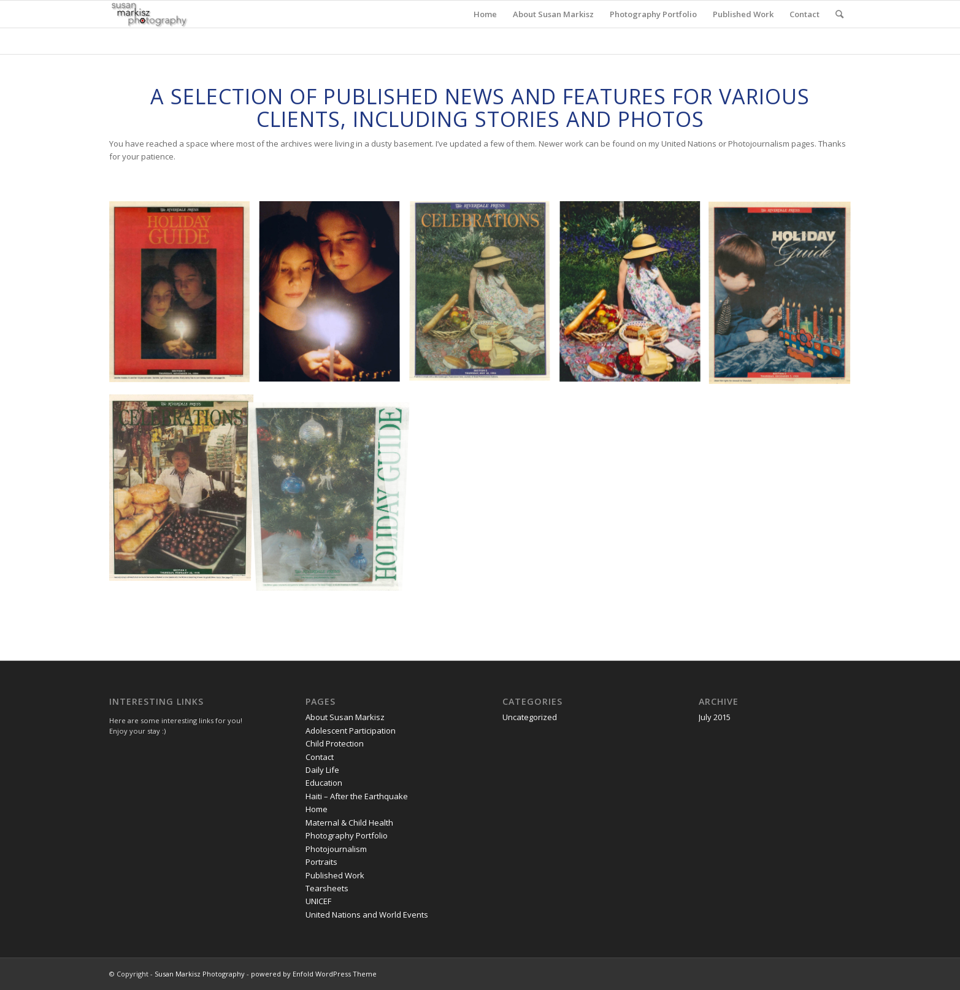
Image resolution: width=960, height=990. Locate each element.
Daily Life (322, 769)
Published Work (334, 875)
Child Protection (334, 743)
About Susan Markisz (345, 717)
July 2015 (715, 717)
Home (316, 809)
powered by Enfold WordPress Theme (314, 973)
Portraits (321, 861)
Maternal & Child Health (349, 822)
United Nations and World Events (366, 914)
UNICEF (318, 901)
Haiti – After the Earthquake (356, 796)
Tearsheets (326, 888)
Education (323, 782)
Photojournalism (336, 848)
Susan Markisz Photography (200, 973)
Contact (319, 756)
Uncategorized (529, 717)
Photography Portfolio (346, 835)
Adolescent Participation (350, 730)
